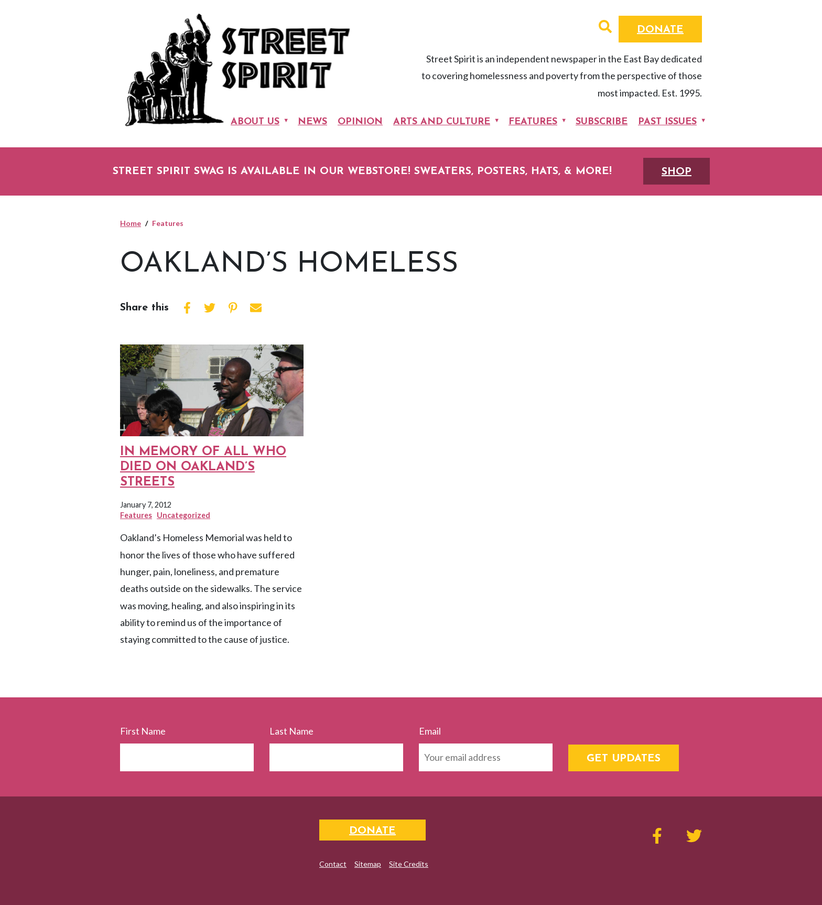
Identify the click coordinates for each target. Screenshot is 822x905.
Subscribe (602, 122)
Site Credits (408, 863)
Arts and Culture (441, 122)
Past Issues (667, 122)
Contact (333, 863)
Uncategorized (183, 515)
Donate (660, 30)
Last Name (291, 731)
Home (130, 223)
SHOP (676, 172)
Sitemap (367, 863)
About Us (255, 122)
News (312, 122)
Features (533, 122)
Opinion (360, 122)
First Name (143, 731)
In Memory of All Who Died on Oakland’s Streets (203, 467)
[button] (605, 28)
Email (430, 731)
